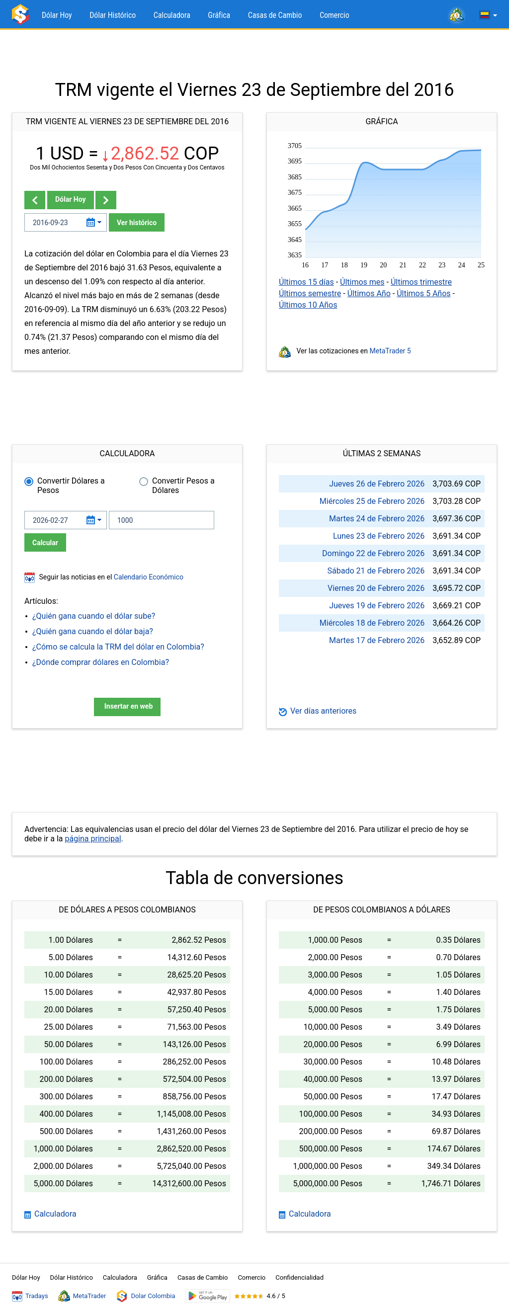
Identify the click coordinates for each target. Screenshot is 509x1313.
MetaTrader (82, 1296)
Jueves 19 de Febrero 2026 (376, 605)
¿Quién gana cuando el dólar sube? (93, 616)
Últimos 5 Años (423, 293)
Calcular (45, 543)
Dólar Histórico (112, 15)
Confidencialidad (299, 1277)
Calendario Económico (147, 577)
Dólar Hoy (57, 15)
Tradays (30, 1296)
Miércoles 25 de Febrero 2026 (372, 501)
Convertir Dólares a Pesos (71, 485)
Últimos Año (369, 293)
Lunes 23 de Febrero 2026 (378, 536)
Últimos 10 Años (308, 305)
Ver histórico (137, 223)
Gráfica (219, 15)
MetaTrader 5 (390, 351)
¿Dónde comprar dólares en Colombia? (100, 662)
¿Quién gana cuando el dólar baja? (92, 631)
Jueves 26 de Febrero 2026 (376, 484)
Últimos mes (362, 282)
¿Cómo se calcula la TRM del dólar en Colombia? (118, 647)
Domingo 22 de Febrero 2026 (373, 553)
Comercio (334, 15)
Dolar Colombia (145, 1296)
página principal (93, 838)
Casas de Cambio (275, 15)
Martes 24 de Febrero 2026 (376, 518)
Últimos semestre (310, 293)
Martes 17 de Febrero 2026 (376, 640)
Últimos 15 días (306, 282)
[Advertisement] (254, 55)
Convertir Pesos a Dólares (183, 485)
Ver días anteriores (317, 711)
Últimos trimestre (421, 282)
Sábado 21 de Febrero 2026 (376, 570)
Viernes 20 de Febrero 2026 (376, 588)
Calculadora (172, 15)
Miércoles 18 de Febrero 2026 (372, 623)
